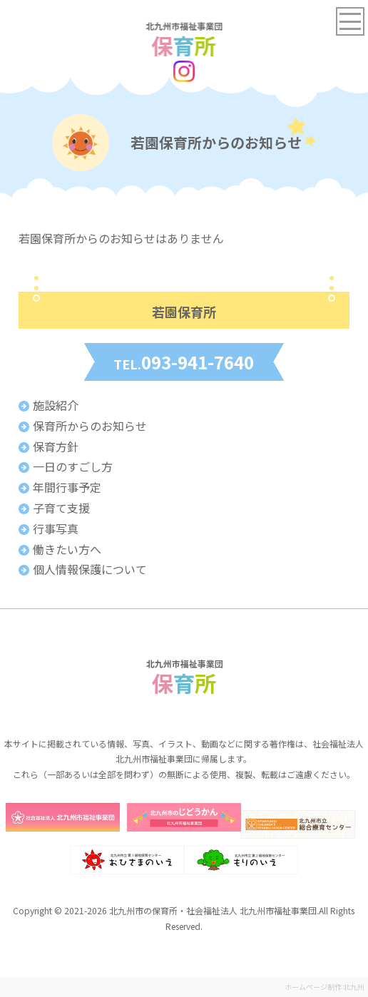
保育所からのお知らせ (90, 425)
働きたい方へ (67, 549)
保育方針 (55, 446)
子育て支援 (61, 507)
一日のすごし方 (73, 466)
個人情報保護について (90, 569)
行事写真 (55, 528)
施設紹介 (55, 405)
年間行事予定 (67, 487)
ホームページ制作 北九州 (324, 986)
